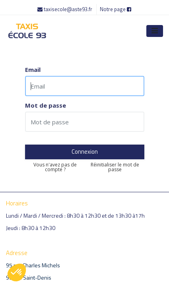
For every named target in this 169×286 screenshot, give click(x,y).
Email (33, 70)
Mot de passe (45, 105)
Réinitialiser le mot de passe (115, 167)
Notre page (115, 9)
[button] (16, 272)
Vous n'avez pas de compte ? (55, 167)
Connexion (85, 151)
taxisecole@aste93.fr (65, 9)
